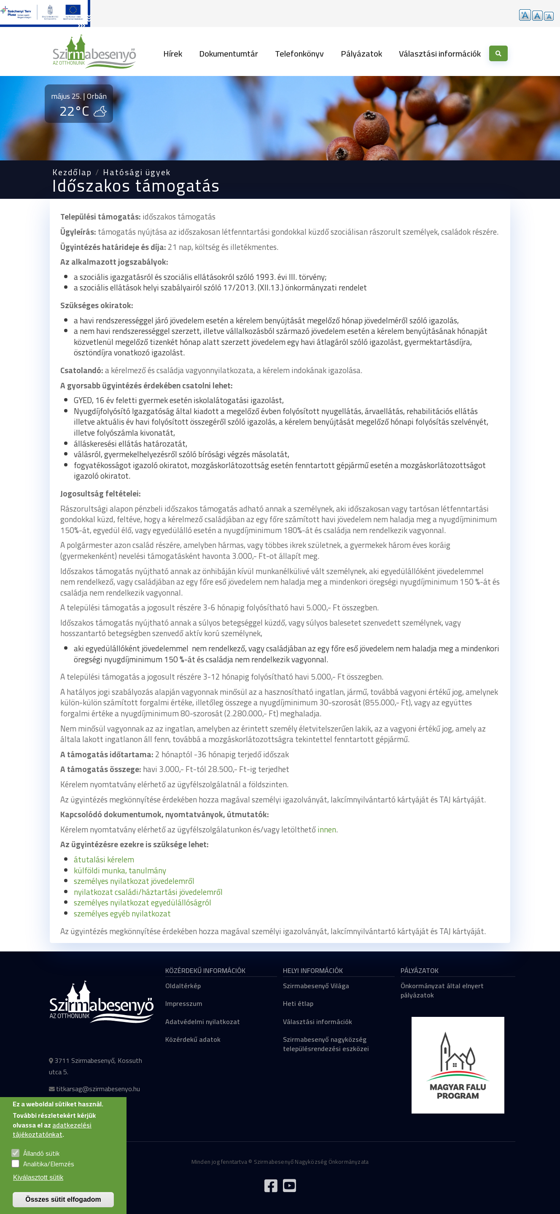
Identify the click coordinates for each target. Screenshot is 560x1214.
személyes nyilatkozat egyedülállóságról (142, 902)
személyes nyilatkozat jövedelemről (134, 881)
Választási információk (440, 53)
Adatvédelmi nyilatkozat (202, 1021)
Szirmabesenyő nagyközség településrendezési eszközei (326, 1044)
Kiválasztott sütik (38, 1187)
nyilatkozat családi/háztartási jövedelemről (148, 892)
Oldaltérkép (183, 985)
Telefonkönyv (299, 53)
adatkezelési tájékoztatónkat (52, 1139)
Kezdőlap (72, 172)
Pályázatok (361, 53)
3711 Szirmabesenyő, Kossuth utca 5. (95, 1066)
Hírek (172, 53)
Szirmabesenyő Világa (316, 985)
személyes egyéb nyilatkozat (122, 913)
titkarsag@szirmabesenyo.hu (98, 1088)
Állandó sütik (41, 1163)
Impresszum (183, 1003)
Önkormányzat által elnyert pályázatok (442, 990)
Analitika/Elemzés (48, 1174)
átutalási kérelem (104, 859)
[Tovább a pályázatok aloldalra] (45, 13)
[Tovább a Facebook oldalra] (270, 1189)
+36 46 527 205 (79, 1105)
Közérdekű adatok (193, 1039)
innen (327, 829)
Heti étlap (298, 1003)
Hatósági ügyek (137, 172)
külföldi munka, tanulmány (120, 870)
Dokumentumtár (228, 53)
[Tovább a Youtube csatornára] (289, 1189)
